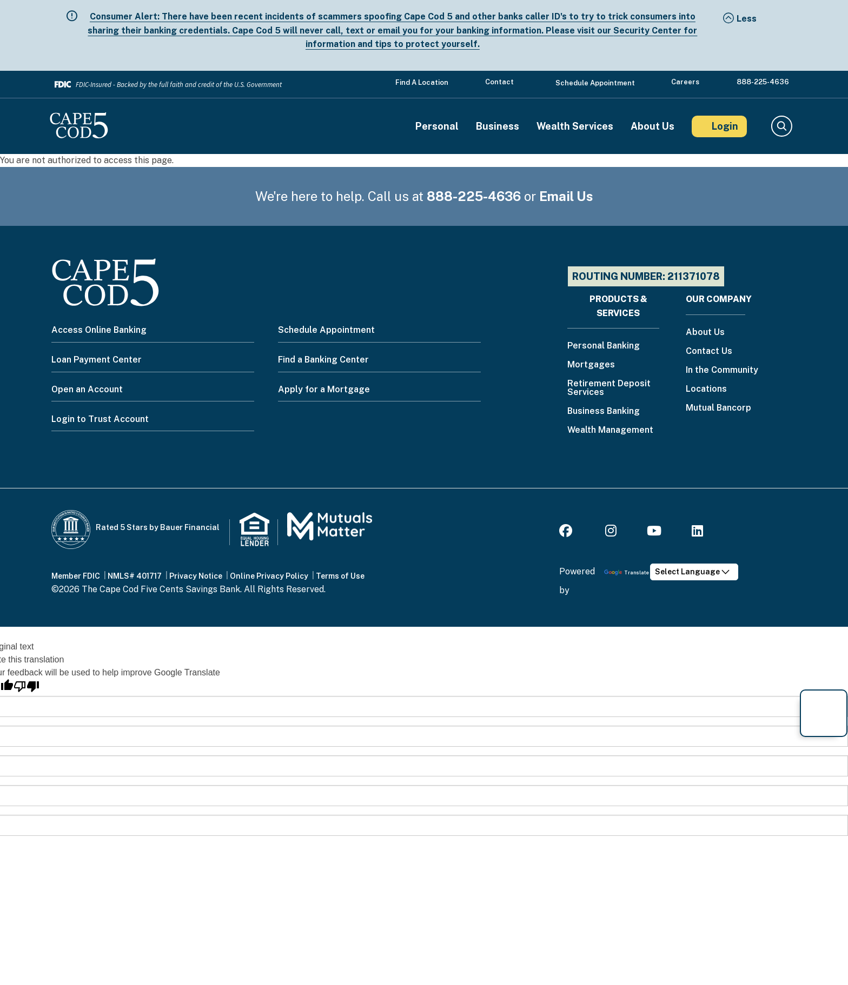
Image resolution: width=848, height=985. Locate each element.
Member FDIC (75, 576)
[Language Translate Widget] (694, 572)
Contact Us (709, 351)
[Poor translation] (26, 686)
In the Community (722, 370)
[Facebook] (567, 532)
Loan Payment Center (96, 359)
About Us (652, 126)
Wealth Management (610, 430)
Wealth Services (574, 126)
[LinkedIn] (697, 532)
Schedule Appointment (595, 83)
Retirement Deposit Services (609, 388)
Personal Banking (603, 346)
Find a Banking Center (323, 359)
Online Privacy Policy (269, 576)
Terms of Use (340, 576)
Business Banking (603, 411)
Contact (499, 82)
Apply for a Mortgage (324, 389)
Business (497, 126)
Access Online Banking (99, 330)
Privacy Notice (195, 576)
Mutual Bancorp (718, 408)
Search (781, 126)
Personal (437, 126)
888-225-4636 (763, 82)
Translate (626, 572)
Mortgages (591, 365)
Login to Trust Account (100, 419)
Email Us (566, 196)
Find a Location (421, 82)
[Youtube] (654, 532)
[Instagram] (611, 532)
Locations (706, 389)
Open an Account (87, 389)
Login (725, 126)
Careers (685, 82)
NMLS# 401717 (135, 576)
